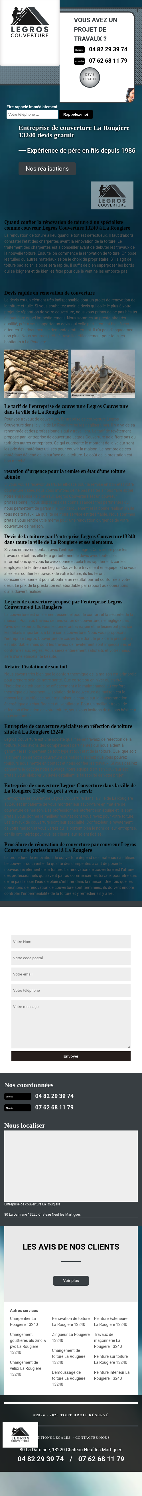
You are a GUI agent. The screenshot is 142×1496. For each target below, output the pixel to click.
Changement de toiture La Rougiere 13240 (68, 1356)
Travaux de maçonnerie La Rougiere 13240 (108, 1340)
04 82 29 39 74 (108, 49)
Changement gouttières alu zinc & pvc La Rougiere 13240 (28, 1343)
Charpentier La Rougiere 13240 (24, 1321)
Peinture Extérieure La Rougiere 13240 (110, 1321)
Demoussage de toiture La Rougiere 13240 (68, 1378)
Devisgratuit (90, 77)
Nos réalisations (47, 168)
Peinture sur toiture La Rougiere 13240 (111, 1359)
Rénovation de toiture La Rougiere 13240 (71, 1321)
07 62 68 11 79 (108, 60)
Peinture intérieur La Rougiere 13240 (112, 1375)
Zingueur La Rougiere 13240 (71, 1337)
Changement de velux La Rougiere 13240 (25, 1368)
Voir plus (71, 1280)
